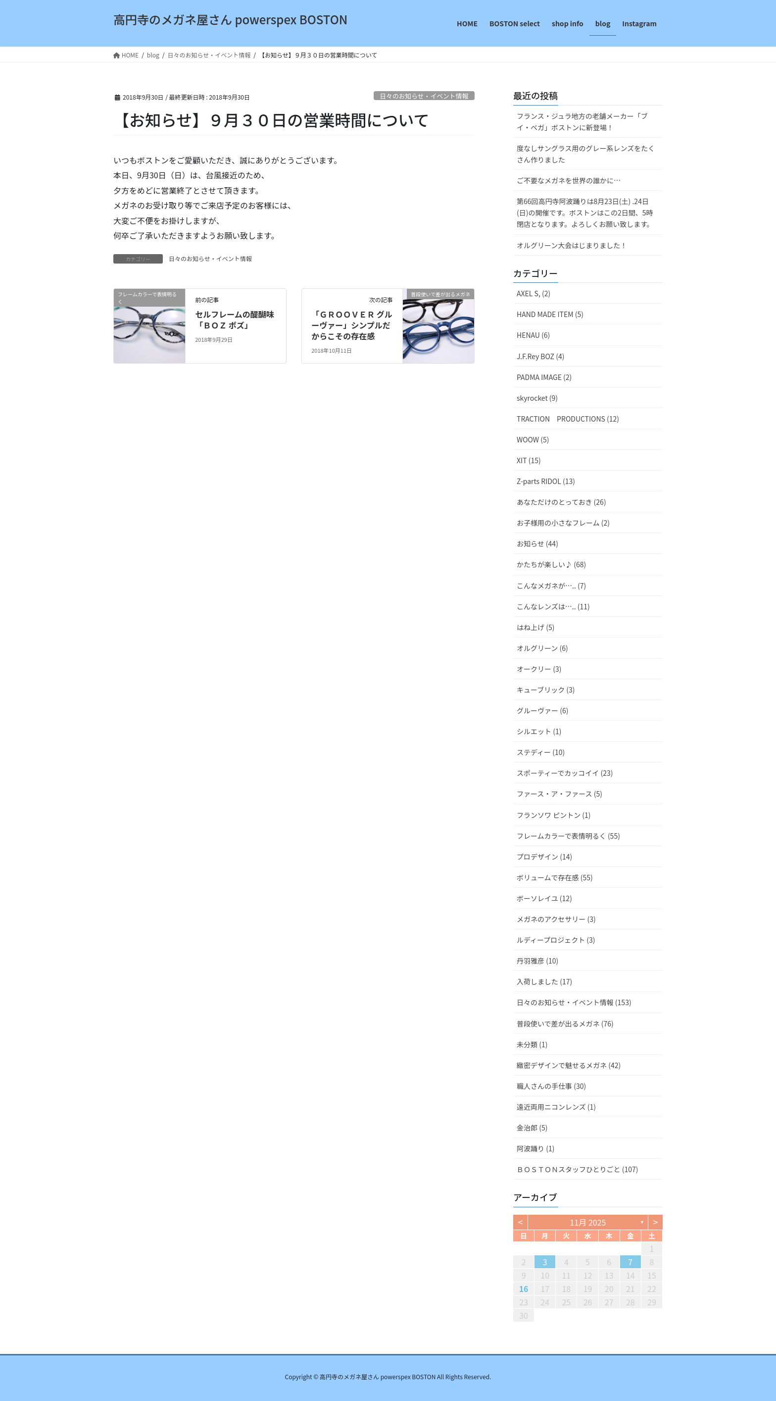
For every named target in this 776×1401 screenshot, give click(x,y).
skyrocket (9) (537, 398)
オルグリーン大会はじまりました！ (572, 245)
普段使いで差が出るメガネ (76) (565, 1023)
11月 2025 (588, 1222)
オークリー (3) (539, 669)
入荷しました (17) (544, 981)
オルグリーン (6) (542, 648)
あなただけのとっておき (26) (561, 502)
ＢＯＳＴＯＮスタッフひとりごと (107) (577, 1169)
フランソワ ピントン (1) (554, 815)
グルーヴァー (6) (542, 710)
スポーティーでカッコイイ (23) (565, 773)
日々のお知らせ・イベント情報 (424, 96)
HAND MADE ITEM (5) (550, 314)
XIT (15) (529, 460)
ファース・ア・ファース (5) (559, 794)
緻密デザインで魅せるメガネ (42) (569, 1065)
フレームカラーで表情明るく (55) (568, 836)
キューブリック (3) (546, 690)
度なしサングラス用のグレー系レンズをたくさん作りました (586, 153)
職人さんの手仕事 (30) (551, 1086)
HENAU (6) (533, 335)
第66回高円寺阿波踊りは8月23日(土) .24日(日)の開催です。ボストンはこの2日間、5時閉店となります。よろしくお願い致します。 (585, 212)
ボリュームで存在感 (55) (555, 877)
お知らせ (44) (537, 543)
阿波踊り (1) (535, 1148)
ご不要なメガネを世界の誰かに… (569, 180)
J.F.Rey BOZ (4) (540, 356)
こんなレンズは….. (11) (553, 606)
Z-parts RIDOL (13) (546, 481)
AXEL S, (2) (533, 293)
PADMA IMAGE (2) (544, 377)
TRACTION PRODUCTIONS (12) (568, 419)
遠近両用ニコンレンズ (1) (556, 1107)
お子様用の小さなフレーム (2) (563, 523)
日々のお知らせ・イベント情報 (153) (574, 1002)
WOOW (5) (533, 439)
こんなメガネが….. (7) (551, 586)
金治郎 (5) (532, 1127)
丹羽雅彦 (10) (537, 961)
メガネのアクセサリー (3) (556, 919)
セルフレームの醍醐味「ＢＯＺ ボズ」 (234, 319)
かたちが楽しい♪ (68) (551, 564)
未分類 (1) (532, 1044)
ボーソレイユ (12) (544, 898)
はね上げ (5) (535, 627)
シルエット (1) (539, 731)
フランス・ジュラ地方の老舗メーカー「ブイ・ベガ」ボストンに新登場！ (582, 121)
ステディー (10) (541, 752)
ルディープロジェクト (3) (556, 940)
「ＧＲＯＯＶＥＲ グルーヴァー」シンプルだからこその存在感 (351, 325)
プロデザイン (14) (544, 857)
